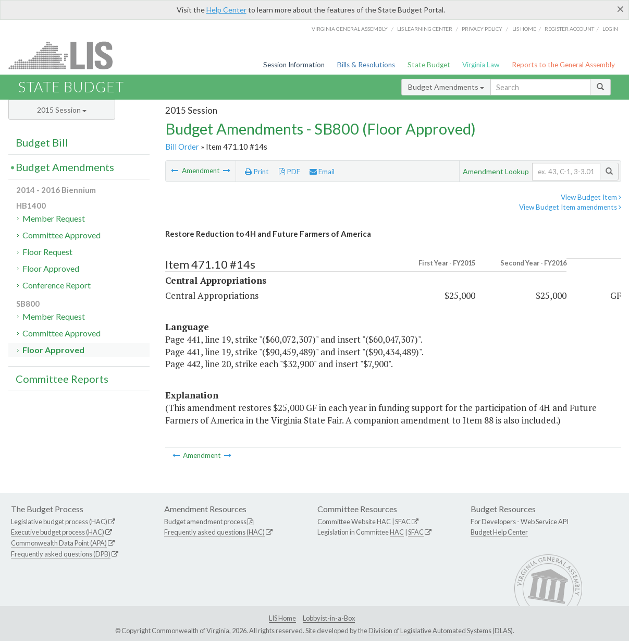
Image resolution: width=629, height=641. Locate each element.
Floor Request (47, 252)
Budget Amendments (446, 86)
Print (257, 171)
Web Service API (545, 521)
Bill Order (182, 146)
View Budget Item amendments (570, 207)
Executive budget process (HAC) (57, 532)
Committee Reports (62, 378)
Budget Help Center (499, 532)
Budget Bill (42, 142)
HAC (384, 521)
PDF (289, 171)
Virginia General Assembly (350, 29)
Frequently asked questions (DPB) (60, 554)
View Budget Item (591, 197)
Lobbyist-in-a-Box (329, 618)
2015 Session (62, 109)
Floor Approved (50, 268)
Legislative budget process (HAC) (59, 521)
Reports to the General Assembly (563, 65)
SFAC (403, 521)
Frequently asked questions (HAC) (214, 532)
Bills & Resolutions (366, 65)
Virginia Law (480, 65)
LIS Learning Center (424, 29)
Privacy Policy (482, 29)
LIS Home (282, 618)
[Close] (620, 9)
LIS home (524, 29)
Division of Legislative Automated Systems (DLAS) (440, 630)
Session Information (294, 65)
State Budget (429, 65)
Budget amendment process (205, 521)
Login (610, 29)
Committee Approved (61, 235)
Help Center (226, 9)
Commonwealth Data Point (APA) (59, 543)
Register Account (569, 29)
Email (322, 171)
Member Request (53, 218)
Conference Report (56, 285)
